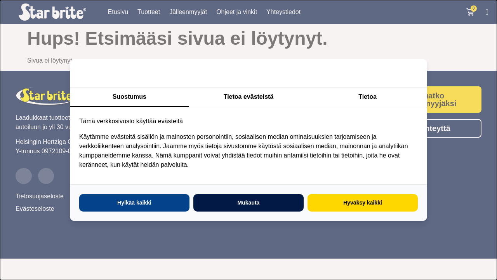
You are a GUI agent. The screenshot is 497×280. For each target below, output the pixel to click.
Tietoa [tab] (367, 96)
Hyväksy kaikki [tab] (362, 203)
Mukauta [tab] (249, 203)
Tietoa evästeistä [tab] (249, 96)
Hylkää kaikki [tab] (134, 203)
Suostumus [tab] (129, 96)
